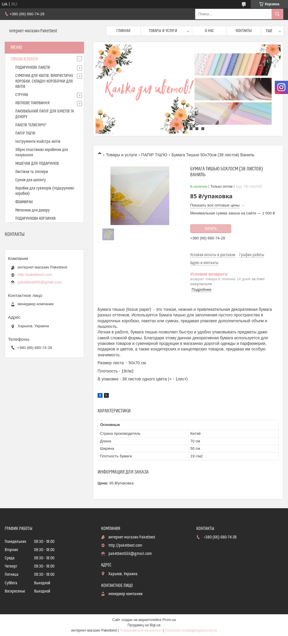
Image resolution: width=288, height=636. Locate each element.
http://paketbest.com (35, 274)
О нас (209, 30)
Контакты (244, 30)
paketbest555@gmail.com (40, 282)
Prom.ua (169, 620)
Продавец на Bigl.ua (144, 625)
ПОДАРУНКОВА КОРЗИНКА (35, 218)
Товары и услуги (163, 30)
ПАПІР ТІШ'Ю (154, 154)
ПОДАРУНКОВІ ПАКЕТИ (32, 67)
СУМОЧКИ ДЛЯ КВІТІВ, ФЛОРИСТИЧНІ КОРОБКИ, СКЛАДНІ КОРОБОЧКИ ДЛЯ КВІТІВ (44, 81)
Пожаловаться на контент (141, 630)
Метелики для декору (32, 210)
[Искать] (277, 14)
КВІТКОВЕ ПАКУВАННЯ (32, 103)
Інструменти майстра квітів (38, 141)
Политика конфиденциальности (191, 630)
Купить (211, 228)
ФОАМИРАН (24, 202)
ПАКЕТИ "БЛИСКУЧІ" (30, 125)
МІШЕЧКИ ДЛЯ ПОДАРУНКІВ (37, 163)
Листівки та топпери (31, 172)
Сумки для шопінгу (30, 180)
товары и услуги (24, 58)
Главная (123, 30)
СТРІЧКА (21, 95)
